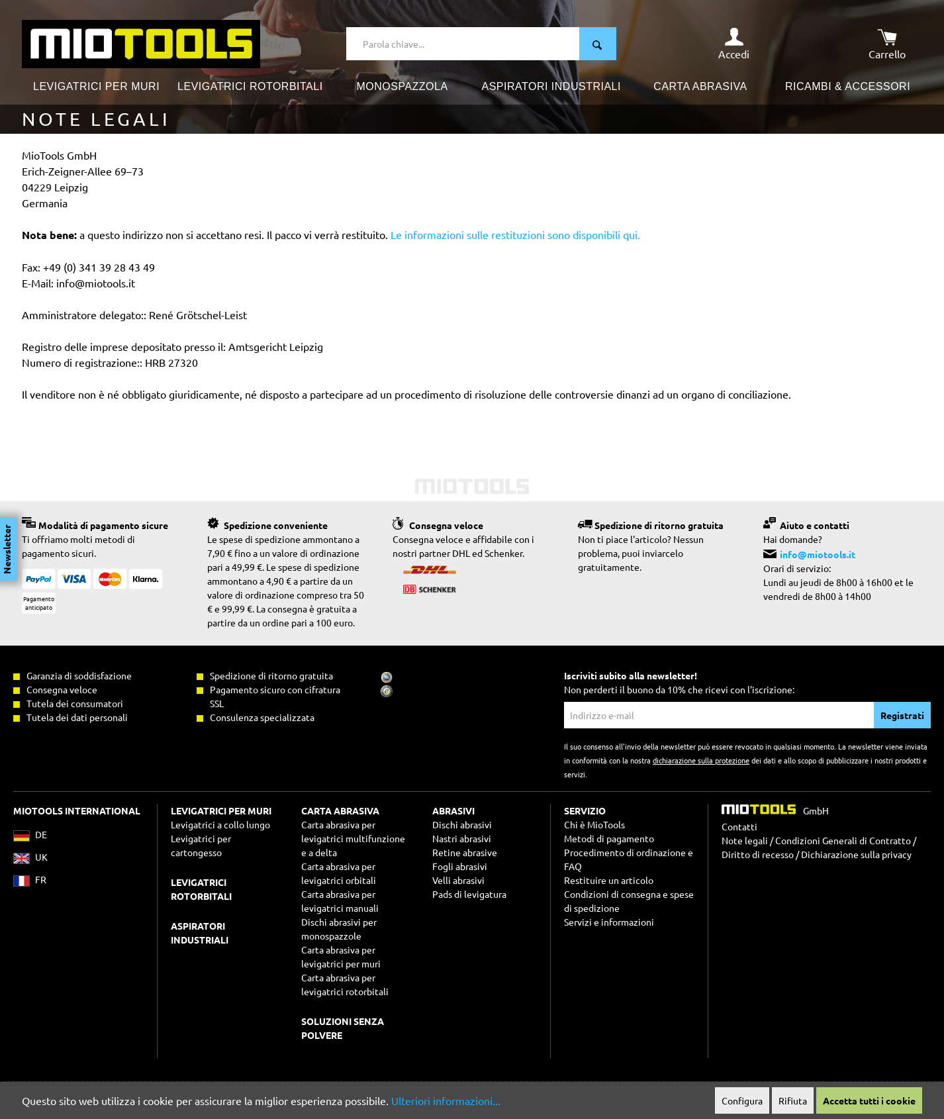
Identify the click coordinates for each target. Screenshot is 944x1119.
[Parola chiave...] (463, 43)
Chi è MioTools (594, 824)
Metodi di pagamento (609, 838)
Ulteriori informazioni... (445, 1100)
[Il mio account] (734, 44)
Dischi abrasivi (462, 824)
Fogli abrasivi (459, 866)
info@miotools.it (817, 554)
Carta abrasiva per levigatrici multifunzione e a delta (353, 838)
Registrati (902, 715)
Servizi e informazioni (609, 922)
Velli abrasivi (458, 880)
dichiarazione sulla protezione (701, 760)
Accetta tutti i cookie (869, 1100)
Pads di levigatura (469, 894)
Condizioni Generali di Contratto (843, 840)
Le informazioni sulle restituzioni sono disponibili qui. (515, 234)
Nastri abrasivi (461, 838)
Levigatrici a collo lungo (220, 824)
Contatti (739, 826)
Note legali (745, 840)
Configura (742, 1100)
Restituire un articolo (608, 880)
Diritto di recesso (758, 854)
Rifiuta (793, 1100)
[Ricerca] (597, 43)
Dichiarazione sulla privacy (856, 854)
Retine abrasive (464, 852)
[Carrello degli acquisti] (887, 44)
